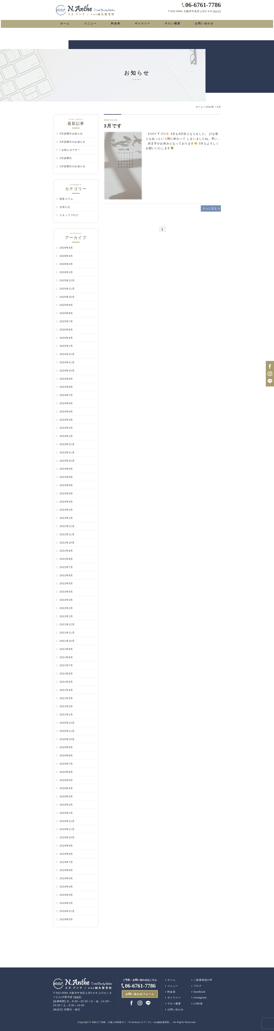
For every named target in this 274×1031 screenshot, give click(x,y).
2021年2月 (66, 706)
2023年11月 (67, 452)
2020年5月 (66, 780)
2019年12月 (67, 821)
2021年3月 (66, 698)
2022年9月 (66, 550)
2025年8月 (66, 313)
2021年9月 (66, 649)
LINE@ (198, 1003)
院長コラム (66, 198)
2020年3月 (66, 796)
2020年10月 (67, 739)
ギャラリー (141, 28)
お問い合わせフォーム (139, 993)
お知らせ (65, 206)
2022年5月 (66, 583)
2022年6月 (66, 575)
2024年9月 (66, 378)
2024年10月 (67, 370)
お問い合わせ (204, 28)
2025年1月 (66, 345)
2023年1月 (66, 518)
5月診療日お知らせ (71, 133)
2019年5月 (66, 878)
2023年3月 (66, 501)
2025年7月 (66, 321)
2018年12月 (67, 911)
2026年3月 (66, 256)
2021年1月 (66, 714)
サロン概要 (172, 28)
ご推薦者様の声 (203, 979)
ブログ (198, 985)
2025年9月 (66, 305)
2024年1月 (66, 436)
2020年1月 (66, 812)
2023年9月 (66, 468)
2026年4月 (66, 247)
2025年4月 (66, 337)
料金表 (114, 28)
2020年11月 (67, 731)
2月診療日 (66, 158)
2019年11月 (67, 829)
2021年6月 (66, 673)
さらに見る (209, 208)
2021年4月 (66, 690)
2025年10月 (67, 296)
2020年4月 (66, 788)
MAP (217, 16)
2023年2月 (66, 509)
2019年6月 (66, 870)
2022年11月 (67, 534)
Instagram (200, 997)
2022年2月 (66, 608)
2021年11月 (67, 632)
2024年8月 (66, 386)
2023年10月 (67, 460)
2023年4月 (66, 493)
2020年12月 (67, 722)
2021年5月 (66, 681)
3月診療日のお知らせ (72, 141)
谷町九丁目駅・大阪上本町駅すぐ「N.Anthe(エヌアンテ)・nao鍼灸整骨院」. (132, 1022)
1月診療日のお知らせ (72, 166)
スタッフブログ (69, 215)
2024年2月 (66, 427)
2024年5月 (66, 403)
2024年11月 (67, 362)
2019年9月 (66, 845)
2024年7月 (66, 395)
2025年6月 (66, 329)
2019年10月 (67, 837)
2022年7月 (66, 567)
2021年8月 (66, 657)
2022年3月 (66, 599)
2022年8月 (66, 559)
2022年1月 (66, 616)
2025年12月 (67, 280)
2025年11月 (67, 288)
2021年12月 (67, 624)
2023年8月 (66, 477)
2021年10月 (67, 640)
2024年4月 (66, 411)
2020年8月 (66, 755)
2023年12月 (67, 444)
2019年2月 (66, 903)
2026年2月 (66, 264)
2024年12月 (67, 354)
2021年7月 (66, 665)
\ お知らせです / (70, 149)
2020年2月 (66, 804)
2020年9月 (66, 747)
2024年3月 (66, 419)
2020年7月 (66, 763)
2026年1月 (66, 272)
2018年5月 (66, 919)
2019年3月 (66, 894)
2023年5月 (66, 485)
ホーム (64, 28)
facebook (200, 991)
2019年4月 (66, 886)
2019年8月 (66, 853)
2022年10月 (67, 542)
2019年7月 (66, 862)
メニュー (90, 28)
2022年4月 (66, 591)
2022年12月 (67, 526)
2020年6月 (66, 772)
